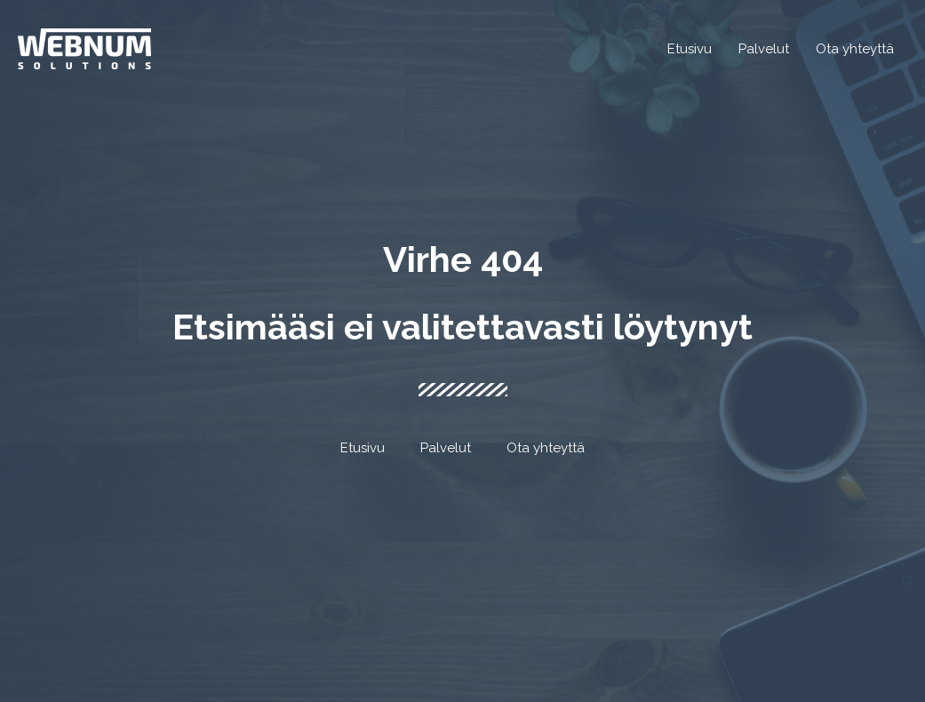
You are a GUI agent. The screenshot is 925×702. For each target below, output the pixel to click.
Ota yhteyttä (545, 448)
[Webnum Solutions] (84, 48)
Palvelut (445, 448)
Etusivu (362, 448)
